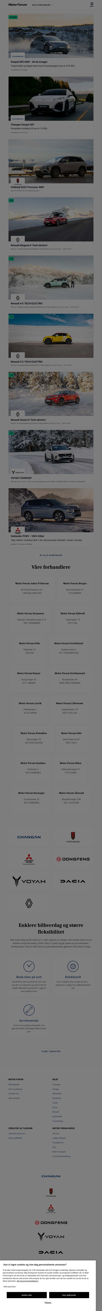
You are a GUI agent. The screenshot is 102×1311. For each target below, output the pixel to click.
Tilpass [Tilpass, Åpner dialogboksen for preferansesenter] (48, 1302)
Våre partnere (10, 1286)
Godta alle (27, 1295)
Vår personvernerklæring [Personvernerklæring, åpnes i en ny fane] (27, 1281)
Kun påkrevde (69, 1295)
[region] (48, 1285)
